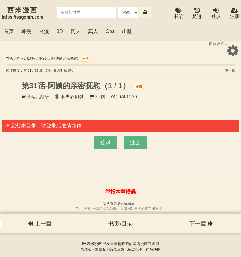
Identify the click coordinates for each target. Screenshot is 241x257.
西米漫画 (94, 244)
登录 (216, 13)
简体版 (86, 249)
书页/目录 (120, 224)
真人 (93, 31)
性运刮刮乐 (26, 58)
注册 (234, 13)
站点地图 (134, 249)
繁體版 (100, 249)
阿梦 (79, 96)
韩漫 (26, 31)
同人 (76, 31)
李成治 (67, 96)
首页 (9, 31)
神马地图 (153, 249)
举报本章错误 (120, 191)
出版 (127, 31)
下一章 (230, 70)
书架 (178, 13)
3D (59, 31)
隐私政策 (116, 249)
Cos (110, 31)
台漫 (44, 31)
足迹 (197, 13)
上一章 (40, 224)
